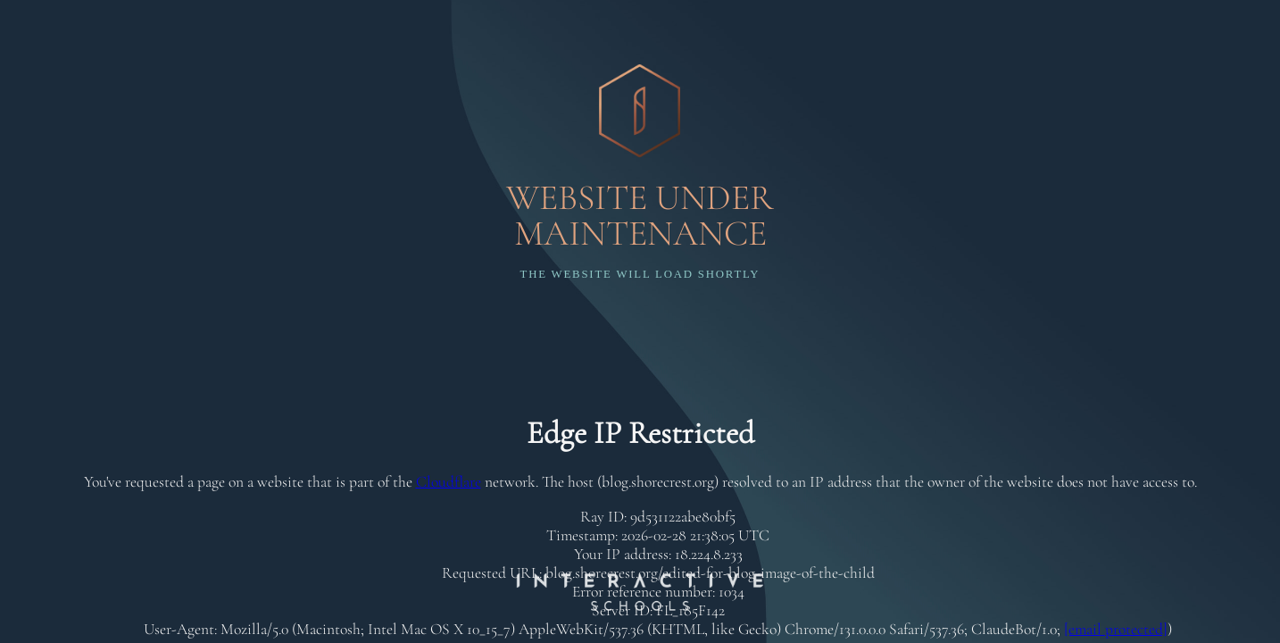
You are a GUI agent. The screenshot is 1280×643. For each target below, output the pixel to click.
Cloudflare (448, 481)
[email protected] (1116, 629)
